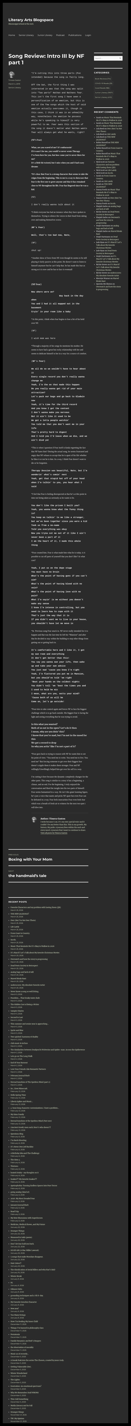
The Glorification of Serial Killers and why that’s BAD (33, 1245)
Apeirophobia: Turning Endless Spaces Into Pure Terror (34, 1161)
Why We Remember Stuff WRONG (25, 1368)
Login (88, 35)
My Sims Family (17, 1090)
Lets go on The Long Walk (21, 1032)
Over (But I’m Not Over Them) (23, 896)
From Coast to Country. (20, 909)
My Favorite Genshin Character (24, 1278)
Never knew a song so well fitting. (25, 967)
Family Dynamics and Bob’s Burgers (26, 1316)
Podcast (60, 35)
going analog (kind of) (20, 1168)
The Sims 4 (15, 1135)
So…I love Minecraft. (19, 1064)
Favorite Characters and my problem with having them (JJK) (36, 883)
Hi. (12, 1258)
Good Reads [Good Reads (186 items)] (102, 88)
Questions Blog (17, 1109)
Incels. (13, 915)
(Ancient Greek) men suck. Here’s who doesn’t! (31, 1103)
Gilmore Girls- (17, 1265)
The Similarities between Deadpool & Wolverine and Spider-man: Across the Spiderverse (48, 1025)
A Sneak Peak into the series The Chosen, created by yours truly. (37, 1336)
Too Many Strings (18, 1290)
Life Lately (15, 902)
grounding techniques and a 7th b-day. (27, 1271)
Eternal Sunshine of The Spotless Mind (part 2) (30, 1058)
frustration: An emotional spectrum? (26, 1362)
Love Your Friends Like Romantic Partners (28, 1045)
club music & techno (19, 1019)
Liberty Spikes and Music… (22, 1077)
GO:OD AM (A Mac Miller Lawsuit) (25, 1226)
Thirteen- (15, 1142)
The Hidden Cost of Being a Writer (25, 980)
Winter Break (16, 1252)
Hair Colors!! (16, 1239)
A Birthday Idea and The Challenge (25, 1129)
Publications (74, 35)
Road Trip (15, 1187)
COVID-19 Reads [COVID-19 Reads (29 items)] (103, 83)
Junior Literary (45, 35)
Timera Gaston (14, 80)
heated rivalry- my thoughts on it (25, 1148)
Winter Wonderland (19, 1349)
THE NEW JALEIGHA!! (20, 889)
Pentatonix (15, 1310)
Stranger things (17, 1388)
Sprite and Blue (17, 1006)
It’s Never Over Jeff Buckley (22, 1122)
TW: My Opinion (17, 1394)
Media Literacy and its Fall (21, 1381)
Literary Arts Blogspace (30, 20)
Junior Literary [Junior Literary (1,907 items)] (104, 93)
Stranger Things (17, 1206)
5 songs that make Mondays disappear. (27, 1232)
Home (11, 35)
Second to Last (17, 993)
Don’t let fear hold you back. (22, 1219)
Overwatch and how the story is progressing (29, 935)
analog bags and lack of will (22, 948)
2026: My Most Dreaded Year (23, 1174)
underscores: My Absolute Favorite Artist (28, 961)
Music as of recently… (20, 1329)
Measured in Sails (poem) (21, 1213)
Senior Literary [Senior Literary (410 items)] (103, 97)
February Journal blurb (20, 1051)
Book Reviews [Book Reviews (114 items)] (103, 79)
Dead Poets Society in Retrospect (24, 941)
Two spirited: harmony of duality (24, 1012)
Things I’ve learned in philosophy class (27, 1303)
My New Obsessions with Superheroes (27, 1193)
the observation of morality (22, 1323)
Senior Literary (26, 35)
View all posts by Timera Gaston (54, 808)
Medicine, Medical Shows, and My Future (28, 1200)
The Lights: (15, 1355)
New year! (15, 1284)
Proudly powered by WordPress (43, 1414)
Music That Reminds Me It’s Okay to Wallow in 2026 (32, 922)
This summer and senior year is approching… (30, 999)
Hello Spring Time (18, 1071)
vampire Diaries (17, 986)
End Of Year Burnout (19, 1038)
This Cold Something (19, 1375)
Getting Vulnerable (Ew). (21, 1342)
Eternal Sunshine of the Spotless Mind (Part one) (31, 1096)
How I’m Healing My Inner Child (24, 1297)
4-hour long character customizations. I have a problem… (35, 1083)
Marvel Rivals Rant (18, 954)
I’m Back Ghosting (18, 1116)
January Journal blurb (20, 1180)
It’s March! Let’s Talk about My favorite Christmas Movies (35, 928)
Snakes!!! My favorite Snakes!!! (24, 1155)
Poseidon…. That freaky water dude (25, 973)
